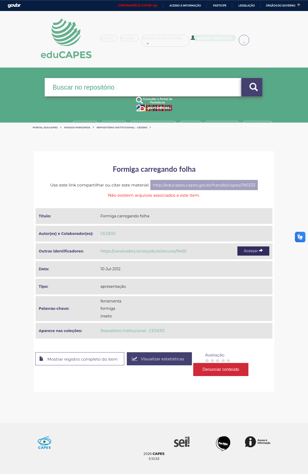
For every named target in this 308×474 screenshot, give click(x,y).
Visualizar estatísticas (159, 358)
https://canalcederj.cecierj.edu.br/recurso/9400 (143, 251)
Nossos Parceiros (77, 127)
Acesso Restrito (219, 40)
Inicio (110, 40)
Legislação (246, 5)
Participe (219, 5)
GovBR (14, 5)
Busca (134, 40)
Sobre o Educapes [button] (173, 40)
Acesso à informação (185, 5)
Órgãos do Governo (280, 5)
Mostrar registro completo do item (78, 359)
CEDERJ (108, 233)
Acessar (253, 251)
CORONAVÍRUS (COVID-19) (137, 5)
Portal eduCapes (45, 127)
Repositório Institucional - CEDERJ (122, 127)
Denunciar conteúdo (221, 369)
